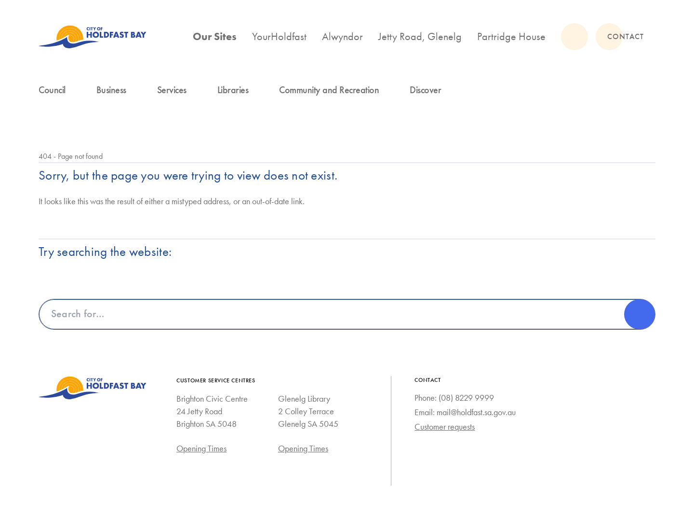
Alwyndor (342, 36)
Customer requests (444, 426)
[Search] (639, 314)
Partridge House (511, 36)
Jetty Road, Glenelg (420, 36)
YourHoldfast (279, 36)
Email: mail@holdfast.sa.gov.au (465, 412)
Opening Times (201, 448)
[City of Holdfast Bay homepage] (92, 36)
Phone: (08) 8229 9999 (454, 398)
